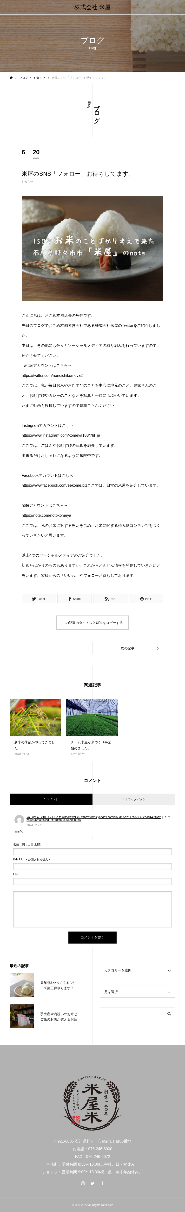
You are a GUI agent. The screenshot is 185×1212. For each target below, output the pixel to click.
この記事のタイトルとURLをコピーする (92, 623)
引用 (168, 817)
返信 (157, 817)
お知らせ (27, 181)
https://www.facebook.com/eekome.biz (54, 485)
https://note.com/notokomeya (46, 515)
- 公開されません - (31, 859)
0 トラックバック (134, 799)
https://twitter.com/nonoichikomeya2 (52, 375)
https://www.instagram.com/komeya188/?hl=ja (61, 435)
